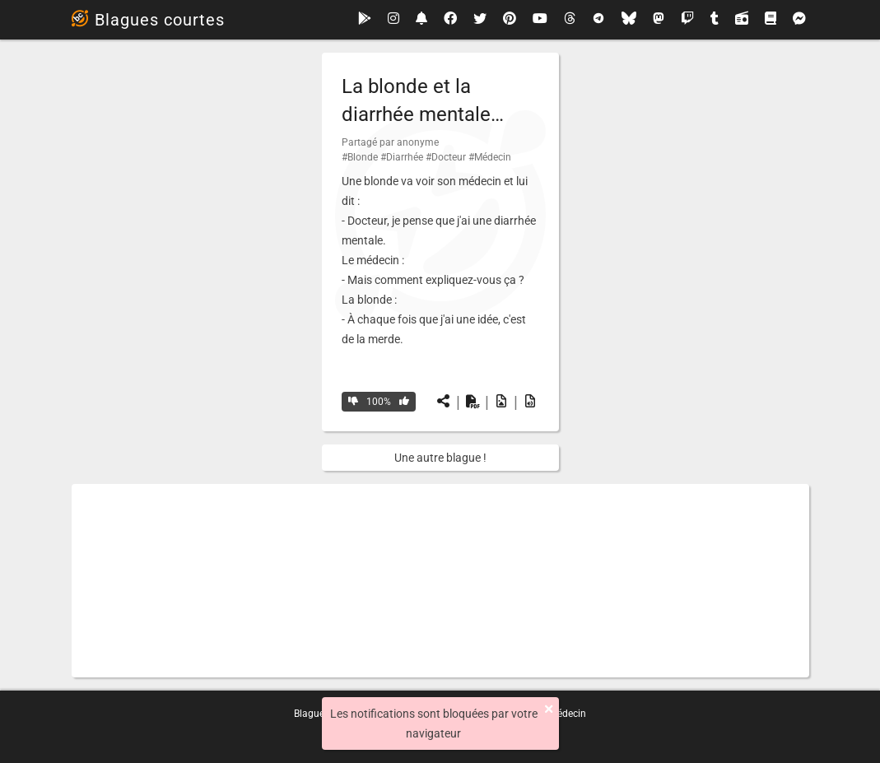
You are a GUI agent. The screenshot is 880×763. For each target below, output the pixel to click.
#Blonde (360, 157)
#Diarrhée (401, 157)
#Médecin (489, 157)
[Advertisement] (440, 580)
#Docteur (446, 157)
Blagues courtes (148, 20)
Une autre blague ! (440, 457)
